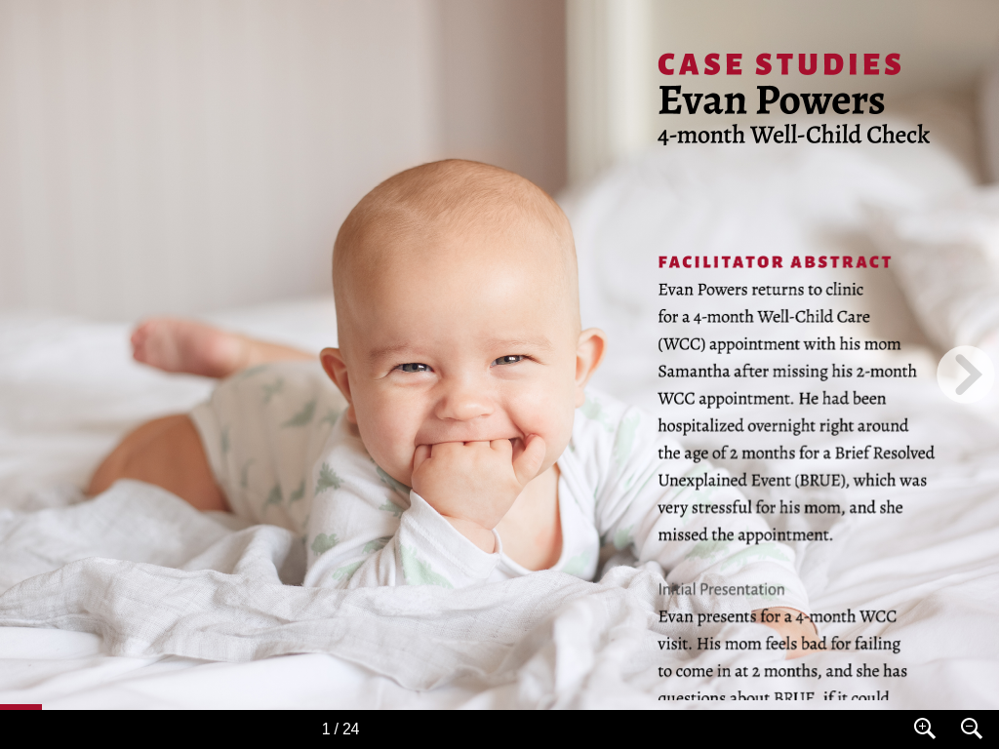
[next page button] (966, 374)
